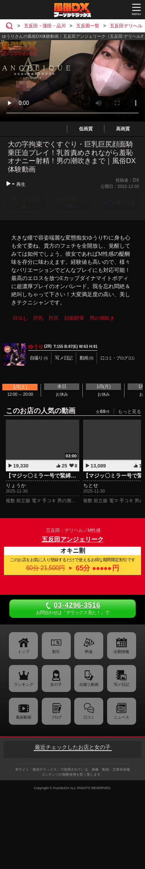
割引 (56, 652)
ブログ (56, 717)
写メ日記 (121, 684)
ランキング (23, 684)
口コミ (89, 717)
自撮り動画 (89, 684)
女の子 (56, 684)
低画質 (86, 129)
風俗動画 (23, 717)
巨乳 (38, 318)
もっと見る (129, 411)
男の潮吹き (102, 318)
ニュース (121, 717)
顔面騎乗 (74, 318)
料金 (89, 652)
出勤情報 (121, 652)
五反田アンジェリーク (73, 539)
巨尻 (54, 318)
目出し (20, 318)
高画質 (123, 129)
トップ (23, 652)
